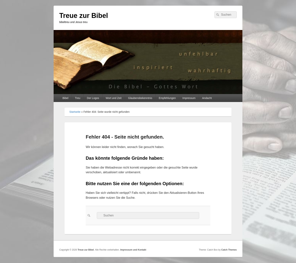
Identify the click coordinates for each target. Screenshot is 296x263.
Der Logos (93, 98)
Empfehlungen (167, 98)
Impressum (188, 98)
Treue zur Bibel (83, 15)
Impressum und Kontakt (133, 249)
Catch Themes (229, 249)
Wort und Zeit (114, 98)
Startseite (74, 111)
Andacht (207, 98)
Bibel (65, 98)
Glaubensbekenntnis (140, 98)
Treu (77, 98)
